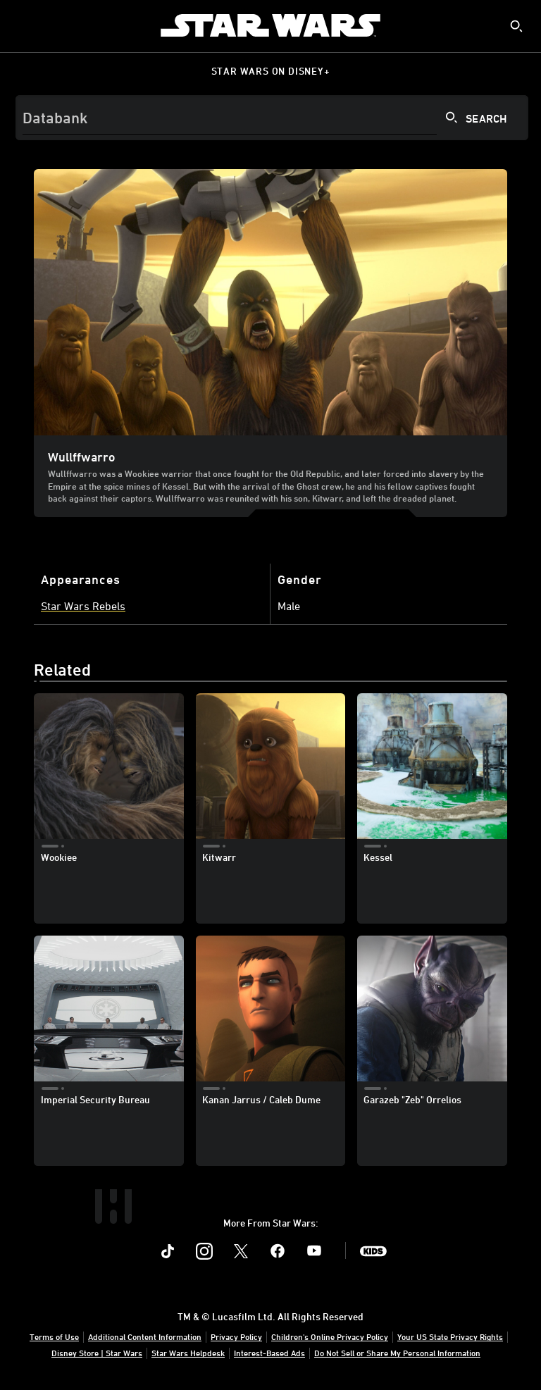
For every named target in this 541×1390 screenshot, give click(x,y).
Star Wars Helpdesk (188, 1353)
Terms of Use (54, 1336)
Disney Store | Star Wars (96, 1353)
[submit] (516, 26)
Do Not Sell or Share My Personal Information (397, 1353)
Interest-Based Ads (269, 1353)
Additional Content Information (144, 1336)
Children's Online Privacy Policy (329, 1336)
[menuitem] (22, 25)
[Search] (271, 117)
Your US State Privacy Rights (450, 1336)
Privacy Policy (236, 1336)
